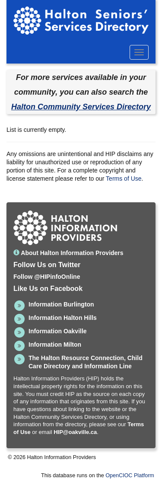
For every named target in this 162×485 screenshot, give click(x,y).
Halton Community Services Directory (81, 106)
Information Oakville (58, 331)
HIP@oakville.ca (75, 432)
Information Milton (55, 344)
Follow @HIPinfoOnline (46, 276)
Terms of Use (123, 178)
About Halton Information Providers (68, 252)
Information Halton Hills (63, 317)
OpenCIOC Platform (129, 475)
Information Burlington (61, 304)
